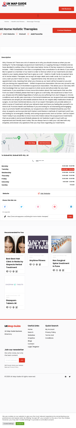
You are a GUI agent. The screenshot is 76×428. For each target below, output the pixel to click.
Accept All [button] (20, 424)
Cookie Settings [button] (8, 424)
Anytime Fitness (37, 306)
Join (22, 406)
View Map (30, 190)
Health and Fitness (18, 21)
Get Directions (45, 190)
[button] (38, 15)
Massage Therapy (33, 21)
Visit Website (44, 239)
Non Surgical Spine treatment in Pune (61, 309)
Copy (70, 262)
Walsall (22, 34)
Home (7, 21)
